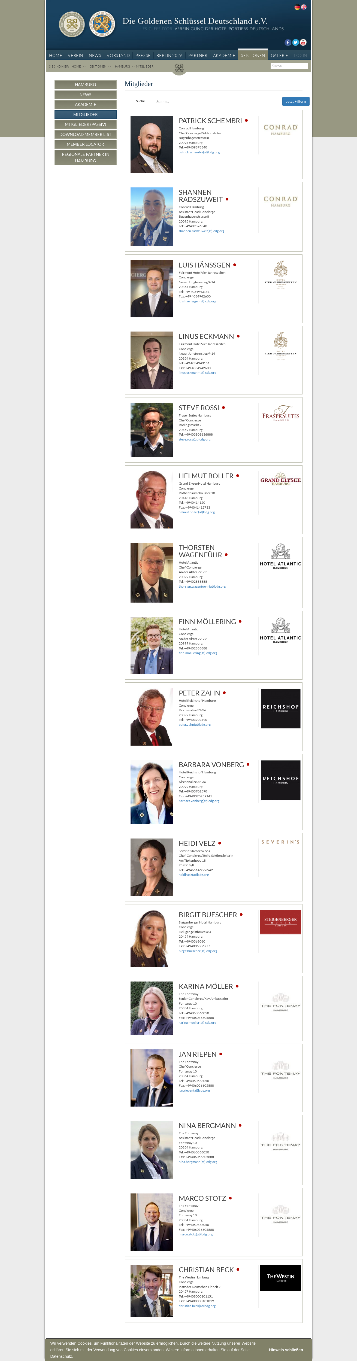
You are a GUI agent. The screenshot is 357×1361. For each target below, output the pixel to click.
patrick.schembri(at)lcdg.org (199, 152)
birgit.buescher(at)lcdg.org (198, 951)
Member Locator (85, 144)
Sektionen (98, 66)
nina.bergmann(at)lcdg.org (198, 1162)
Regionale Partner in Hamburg (85, 157)
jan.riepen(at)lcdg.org (194, 1090)
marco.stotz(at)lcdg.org (196, 1234)
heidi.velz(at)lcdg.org (194, 875)
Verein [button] (75, 55)
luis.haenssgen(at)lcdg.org (197, 301)
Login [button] (300, 55)
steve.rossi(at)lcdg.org (194, 439)
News (85, 94)
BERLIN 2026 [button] (169, 55)
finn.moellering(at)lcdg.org (198, 653)
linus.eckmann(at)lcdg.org (197, 372)
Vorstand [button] (118, 55)
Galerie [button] (279, 55)
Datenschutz (61, 1356)
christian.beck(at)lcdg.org (197, 1306)
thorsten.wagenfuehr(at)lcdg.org (202, 586)
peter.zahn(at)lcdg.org (195, 724)
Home (55, 55)
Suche (140, 101)
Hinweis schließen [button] (286, 1350)
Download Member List (85, 134)
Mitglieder (85, 114)
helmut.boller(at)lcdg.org (197, 512)
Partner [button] (197, 55)
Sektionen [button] (253, 55)
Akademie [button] (224, 55)
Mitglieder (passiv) (85, 124)
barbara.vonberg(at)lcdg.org (199, 801)
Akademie (85, 104)
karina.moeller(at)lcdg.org (197, 1022)
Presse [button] (143, 55)
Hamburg (122, 66)
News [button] (95, 55)
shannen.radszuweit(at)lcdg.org (201, 231)
